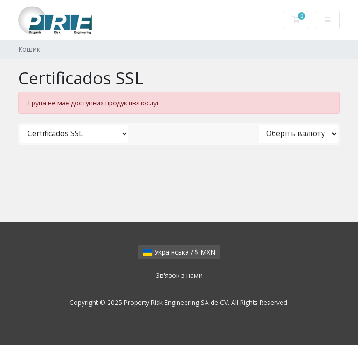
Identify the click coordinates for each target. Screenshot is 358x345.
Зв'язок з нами (179, 275)
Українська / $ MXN (179, 252)
